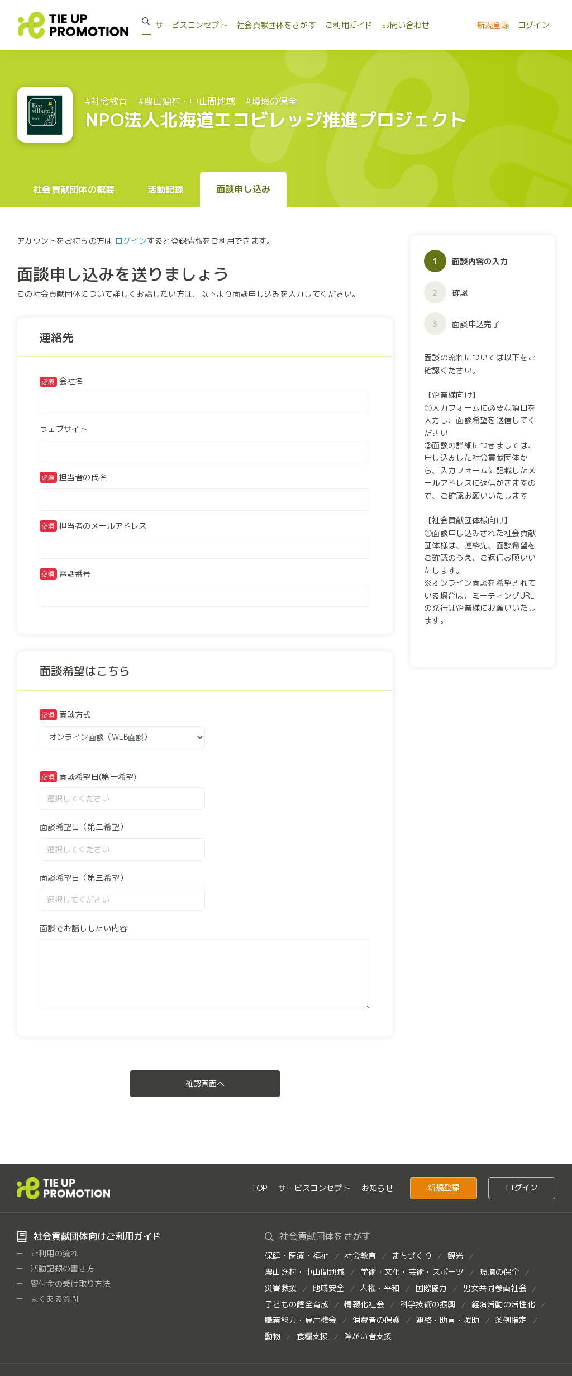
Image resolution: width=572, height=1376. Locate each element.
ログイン (534, 25)
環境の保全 (499, 1271)
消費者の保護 (376, 1320)
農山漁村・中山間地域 (305, 1271)
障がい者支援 (368, 1336)
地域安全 (328, 1288)
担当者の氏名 (83, 477)
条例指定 (511, 1320)
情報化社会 (364, 1304)
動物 (273, 1336)
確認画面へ (205, 1083)
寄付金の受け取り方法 (64, 1283)
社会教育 (360, 1255)
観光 (455, 1255)
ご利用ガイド (349, 25)
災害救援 (281, 1288)
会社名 (61, 381)
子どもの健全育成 (296, 1304)
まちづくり (411, 1255)
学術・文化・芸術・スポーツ (412, 1271)
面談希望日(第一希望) (98, 776)
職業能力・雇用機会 (301, 1320)
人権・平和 (379, 1288)
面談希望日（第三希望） (83, 877)
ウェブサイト (64, 429)
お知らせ (377, 1188)
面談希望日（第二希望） (83, 827)
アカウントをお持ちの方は (64, 240)
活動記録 (165, 189)
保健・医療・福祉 (296, 1255)
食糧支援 (312, 1336)
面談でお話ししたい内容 (83, 928)
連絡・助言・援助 (447, 1320)
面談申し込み (243, 189)
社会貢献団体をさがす (276, 25)
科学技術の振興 (428, 1304)
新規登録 (493, 25)
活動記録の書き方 (55, 1268)
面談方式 (75, 714)
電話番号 (75, 573)
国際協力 (431, 1288)
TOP (259, 1188)
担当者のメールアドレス (103, 525)
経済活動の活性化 (503, 1304)
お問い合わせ (406, 25)
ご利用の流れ (48, 1253)
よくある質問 (48, 1298)
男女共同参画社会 (495, 1288)
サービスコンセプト (191, 25)
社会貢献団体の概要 (74, 189)
